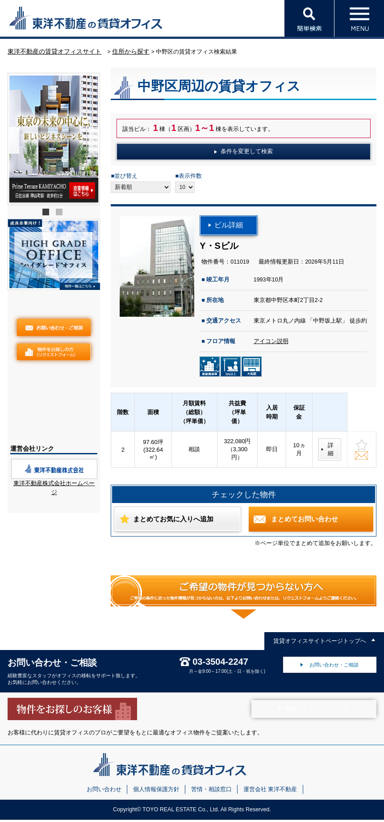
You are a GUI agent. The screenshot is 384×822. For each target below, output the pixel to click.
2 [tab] (60, 215)
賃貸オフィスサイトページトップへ (319, 643)
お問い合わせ (104, 791)
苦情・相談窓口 (211, 791)
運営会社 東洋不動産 (270, 791)
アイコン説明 (271, 344)
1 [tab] (46, 215)
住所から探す (131, 53)
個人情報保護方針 (156, 791)
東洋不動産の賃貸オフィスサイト (54, 53)
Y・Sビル (219, 248)
